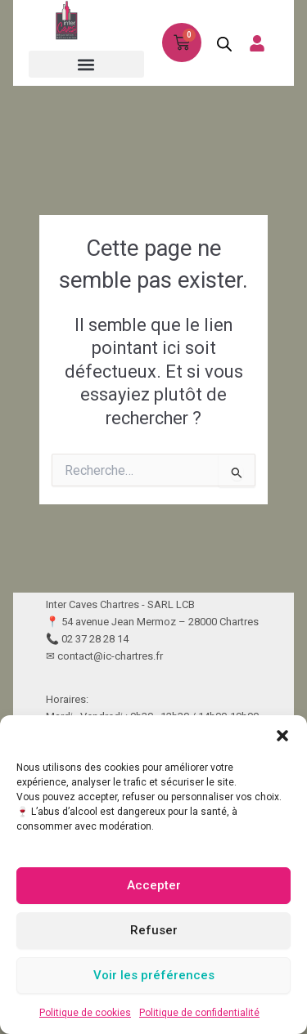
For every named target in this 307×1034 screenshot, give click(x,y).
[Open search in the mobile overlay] (219, 43)
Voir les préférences (153, 975)
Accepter (154, 885)
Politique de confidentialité (199, 1012)
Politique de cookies (85, 1012)
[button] (282, 735)
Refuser (154, 930)
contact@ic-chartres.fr (110, 656)
